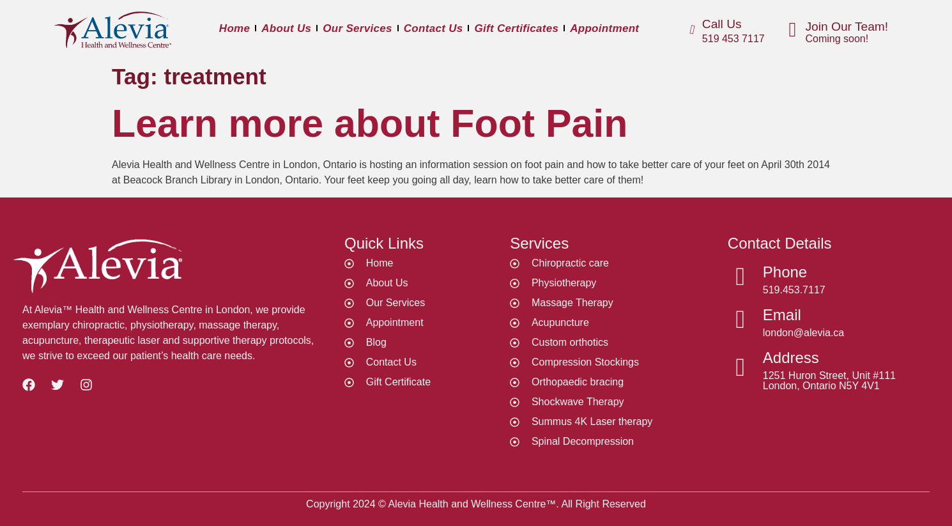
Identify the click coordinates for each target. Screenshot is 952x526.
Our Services (357, 28)
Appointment (604, 28)
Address (791, 357)
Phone (785, 272)
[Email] (740, 319)
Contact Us (433, 28)
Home (234, 28)
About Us (286, 28)
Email (782, 314)
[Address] (740, 367)
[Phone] (740, 277)
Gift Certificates (516, 28)
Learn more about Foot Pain (369, 123)
